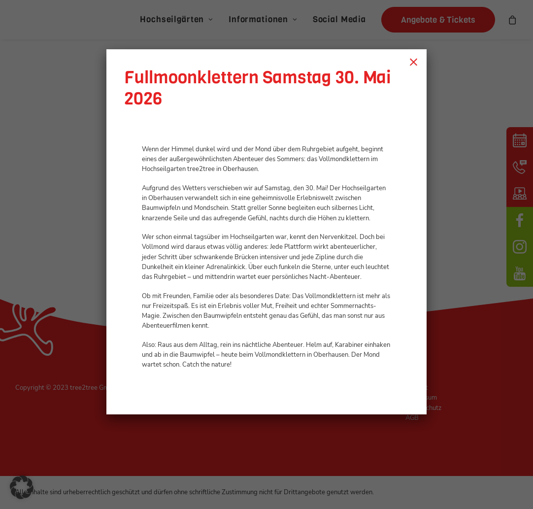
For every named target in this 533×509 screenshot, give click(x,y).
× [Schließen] (413, 61)
